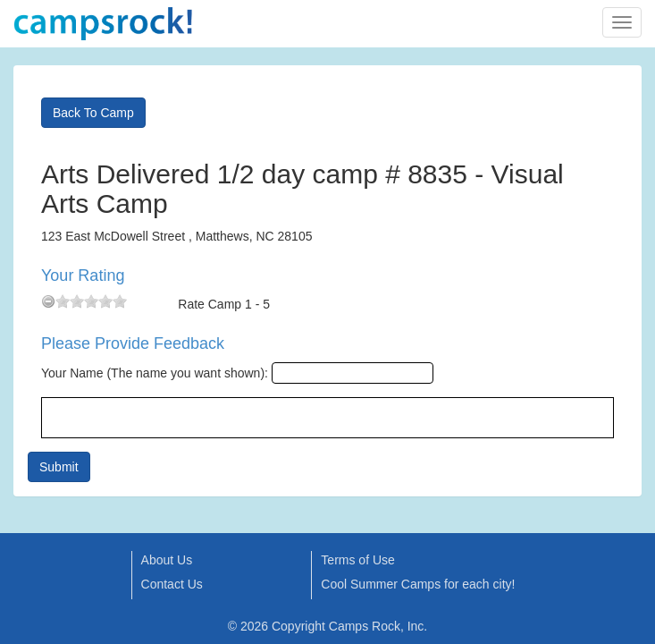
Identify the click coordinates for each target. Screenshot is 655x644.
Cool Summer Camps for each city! (418, 584)
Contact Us (172, 584)
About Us (167, 560)
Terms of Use (357, 560)
